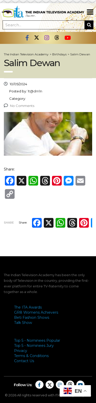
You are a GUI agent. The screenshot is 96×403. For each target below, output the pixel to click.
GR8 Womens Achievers (36, 312)
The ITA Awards (28, 307)
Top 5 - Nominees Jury (34, 345)
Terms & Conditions (31, 355)
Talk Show (23, 322)
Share (9, 222)
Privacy (20, 350)
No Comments (19, 106)
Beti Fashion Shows (31, 317)
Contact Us (24, 361)
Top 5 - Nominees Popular (37, 340)
